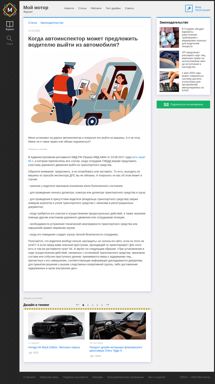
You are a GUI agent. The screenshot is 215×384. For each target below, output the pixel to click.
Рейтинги (96, 8)
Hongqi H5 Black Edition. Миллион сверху (54, 347)
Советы (129, 8)
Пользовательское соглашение (125, 377)
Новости (69, 8)
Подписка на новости (75, 377)
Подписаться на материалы (186, 104)
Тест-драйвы (113, 8)
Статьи (82, 8)
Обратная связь (49, 377)
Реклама (98, 377)
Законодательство (51, 22)
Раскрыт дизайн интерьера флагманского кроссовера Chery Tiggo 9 (116, 349)
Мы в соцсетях (156, 377)
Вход (198, 7)
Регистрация (202, 10)
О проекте (29, 377)
